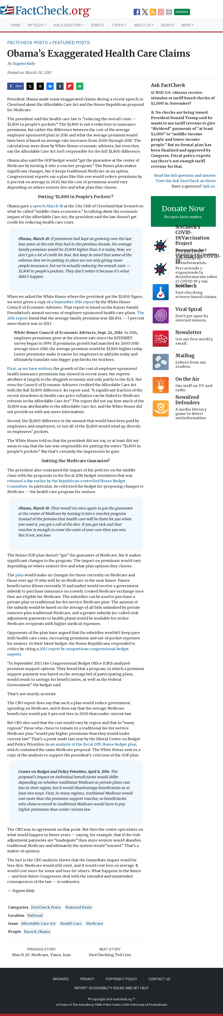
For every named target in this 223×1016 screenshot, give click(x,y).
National (35, 915)
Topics (117, 25)
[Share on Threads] (40, 86)
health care (71, 923)
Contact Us (159, 979)
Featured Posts (71, 42)
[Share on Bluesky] (50, 86)
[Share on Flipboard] (69, 86)
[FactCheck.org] (49, 13)
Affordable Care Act (38, 923)
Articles (35, 25)
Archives (61, 979)
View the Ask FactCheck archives (186, 181)
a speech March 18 (46, 206)
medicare (94, 923)
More (186, 25)
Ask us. (209, 186)
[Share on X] (30, 86)
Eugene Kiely (24, 63)
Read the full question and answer (185, 175)
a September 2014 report (73, 302)
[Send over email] (79, 86)
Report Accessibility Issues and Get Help (111, 988)
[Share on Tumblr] (60, 86)
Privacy (87, 979)
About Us (142, 25)
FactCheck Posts (27, 42)
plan (19, 575)
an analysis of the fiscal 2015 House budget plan (93, 744)
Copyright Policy (121, 979)
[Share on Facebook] (15, 86)
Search (167, 25)
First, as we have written (29, 368)
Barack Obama (37, 931)
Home (15, 25)
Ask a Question (67, 25)
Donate (97, 25)
